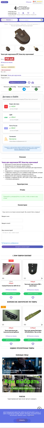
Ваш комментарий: (7, 230)
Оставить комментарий (22, 247)
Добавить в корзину (11, 293)
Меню (4, 2)
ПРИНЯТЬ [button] (22, 420)
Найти (41, 20)
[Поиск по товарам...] (31, 20)
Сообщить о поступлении (17, 82)
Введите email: (6, 223)
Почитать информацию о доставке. (22, 149)
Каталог (9, 20)
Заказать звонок (12, 15)
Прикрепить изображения (10, 243)
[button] (29, 83)
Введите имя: (6, 216)
